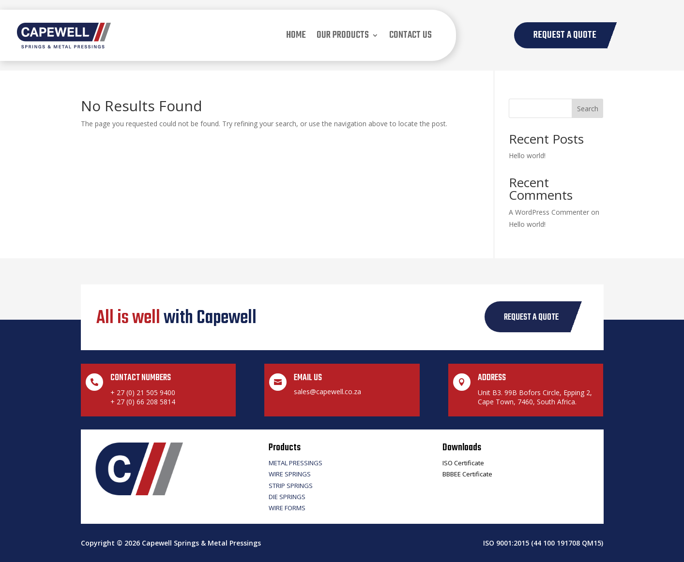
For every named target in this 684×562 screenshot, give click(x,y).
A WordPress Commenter (549, 212)
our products (343, 35)
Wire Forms (287, 507)
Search (587, 108)
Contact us (410, 35)
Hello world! (527, 155)
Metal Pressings (295, 462)
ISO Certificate (463, 462)
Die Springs (287, 496)
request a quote (531, 318)
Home (296, 35)
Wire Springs (290, 474)
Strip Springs (291, 485)
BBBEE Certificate (467, 474)
